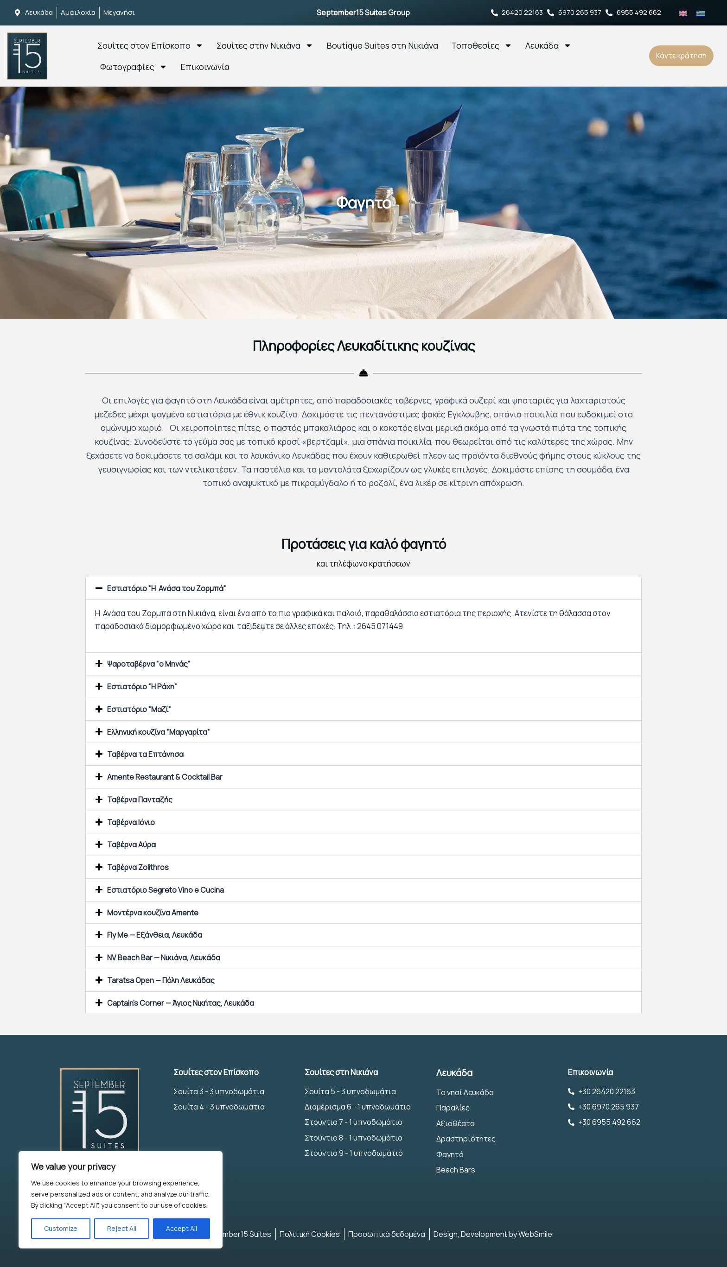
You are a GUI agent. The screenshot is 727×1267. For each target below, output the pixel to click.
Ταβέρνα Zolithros (139, 863)
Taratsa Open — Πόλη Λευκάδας (163, 974)
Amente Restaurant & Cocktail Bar (166, 774)
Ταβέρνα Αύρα (133, 841)
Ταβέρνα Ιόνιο (132, 818)
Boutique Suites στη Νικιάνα (382, 44)
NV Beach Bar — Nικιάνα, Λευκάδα (165, 952)
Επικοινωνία (205, 66)
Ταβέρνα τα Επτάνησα (147, 752)
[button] (363, 588)
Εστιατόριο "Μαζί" (140, 707)
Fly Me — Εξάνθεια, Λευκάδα (155, 930)
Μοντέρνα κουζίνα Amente (155, 907)
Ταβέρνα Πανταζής (141, 796)
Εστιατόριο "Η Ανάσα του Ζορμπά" (169, 588)
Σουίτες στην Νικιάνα (265, 45)
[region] (121, 1199)
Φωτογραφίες (133, 66)
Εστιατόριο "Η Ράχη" (144, 685)
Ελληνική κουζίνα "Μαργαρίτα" (162, 730)
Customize (60, 1228)
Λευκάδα (548, 45)
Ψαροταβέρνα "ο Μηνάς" (151, 663)
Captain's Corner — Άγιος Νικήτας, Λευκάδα (183, 996)
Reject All (121, 1228)
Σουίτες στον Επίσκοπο (150, 45)
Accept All (181, 1228)
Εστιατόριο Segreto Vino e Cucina (168, 885)
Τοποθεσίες (481, 45)
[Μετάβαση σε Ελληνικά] (700, 12)
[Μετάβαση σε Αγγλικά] (683, 12)
